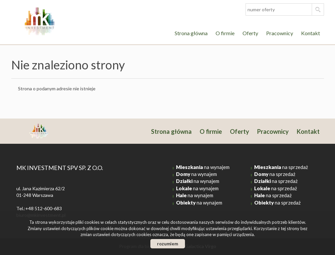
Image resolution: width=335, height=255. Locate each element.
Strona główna (191, 33)
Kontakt (310, 33)
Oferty (250, 33)
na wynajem (203, 167)
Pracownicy (279, 33)
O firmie (225, 33)
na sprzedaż (281, 167)
